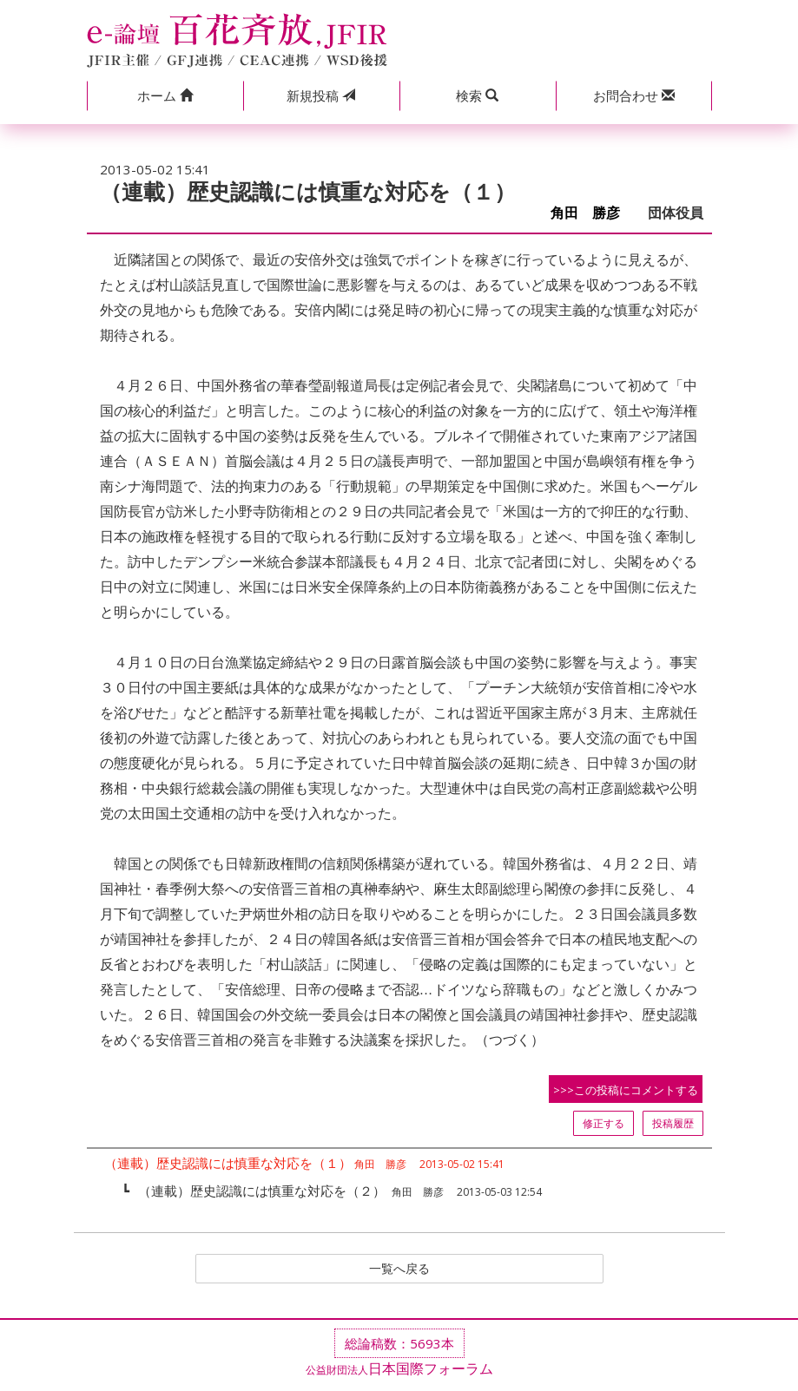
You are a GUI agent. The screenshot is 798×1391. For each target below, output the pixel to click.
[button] (165, 96)
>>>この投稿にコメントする (625, 1090)
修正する (603, 1123)
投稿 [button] (321, 95)
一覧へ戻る (399, 1270)
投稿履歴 (673, 1123)
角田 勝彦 (592, 213)
